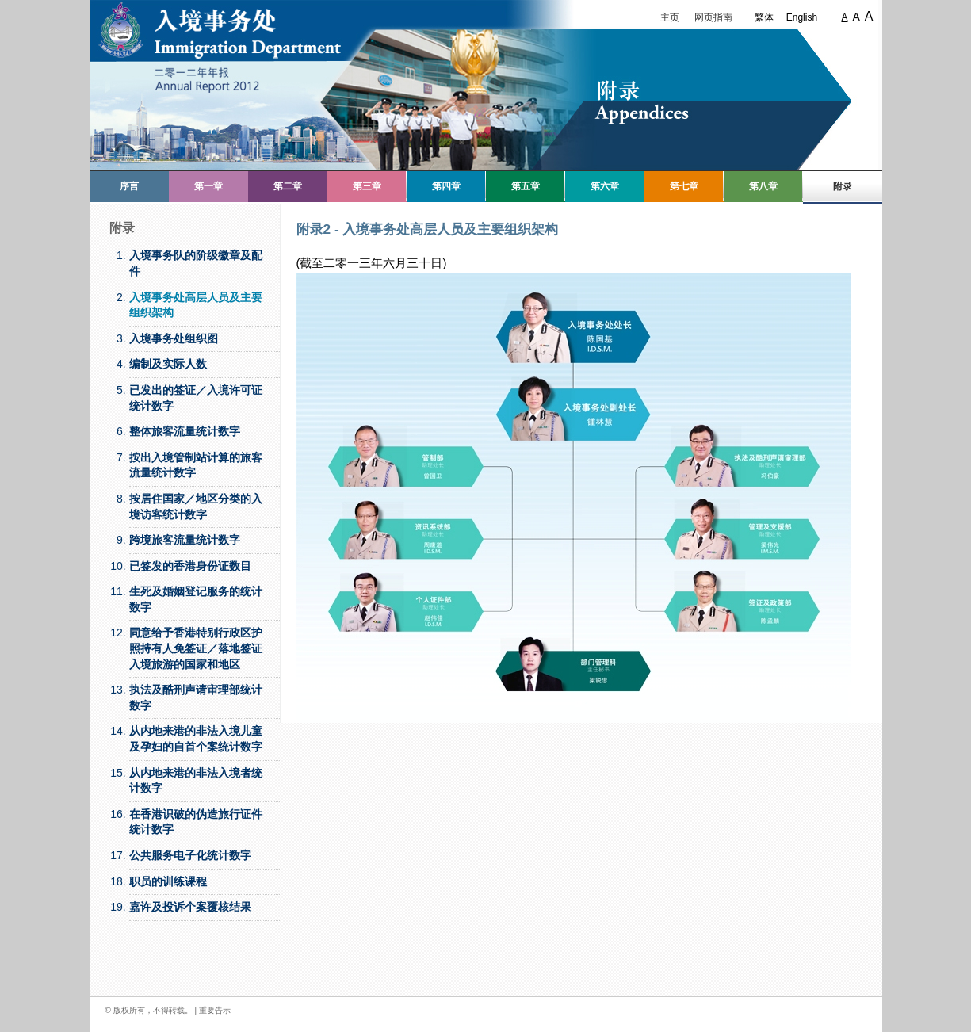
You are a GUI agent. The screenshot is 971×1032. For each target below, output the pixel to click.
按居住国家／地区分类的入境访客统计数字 (195, 506)
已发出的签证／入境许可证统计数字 (195, 398)
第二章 (287, 186)
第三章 (367, 186)
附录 (842, 186)
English (801, 17)
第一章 (208, 186)
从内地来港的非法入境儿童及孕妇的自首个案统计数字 (195, 738)
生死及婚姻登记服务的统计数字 (195, 599)
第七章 (684, 186)
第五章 (525, 186)
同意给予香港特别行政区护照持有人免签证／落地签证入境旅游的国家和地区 (195, 648)
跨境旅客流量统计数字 (184, 539)
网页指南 (713, 17)
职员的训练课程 (168, 881)
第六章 (605, 186)
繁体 (764, 17)
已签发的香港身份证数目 (190, 566)
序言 (129, 186)
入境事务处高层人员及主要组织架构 (195, 305)
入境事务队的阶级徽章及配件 (195, 263)
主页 (669, 17)
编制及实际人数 (168, 363)
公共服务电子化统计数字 (190, 855)
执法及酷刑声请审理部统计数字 (195, 697)
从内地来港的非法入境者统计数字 (195, 780)
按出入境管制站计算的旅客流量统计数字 (195, 465)
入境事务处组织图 (173, 338)
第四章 (446, 186)
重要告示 (215, 1010)
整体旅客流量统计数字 (184, 431)
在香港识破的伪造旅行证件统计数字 (195, 822)
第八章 (763, 186)
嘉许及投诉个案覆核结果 (190, 906)
